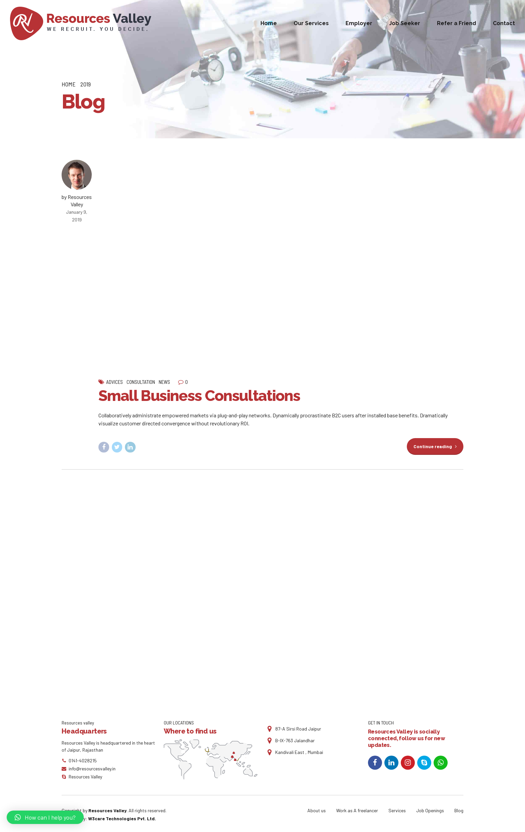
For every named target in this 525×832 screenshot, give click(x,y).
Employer (359, 23)
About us (316, 810)
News (164, 382)
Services (397, 810)
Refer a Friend (456, 23)
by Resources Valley (77, 200)
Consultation (141, 382)
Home (268, 23)
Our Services (311, 23)
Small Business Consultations (199, 396)
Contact (504, 23)
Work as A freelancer (357, 810)
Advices (114, 382)
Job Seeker (404, 23)
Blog (458, 810)
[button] (45, 817)
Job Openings (430, 810)
